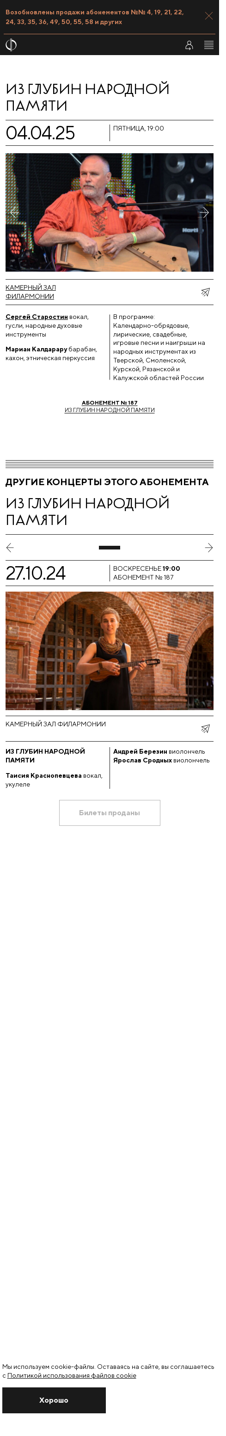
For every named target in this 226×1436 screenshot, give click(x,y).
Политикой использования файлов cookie (71, 1375)
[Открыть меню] (209, 45)
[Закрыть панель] (209, 15)
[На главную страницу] (86, 44)
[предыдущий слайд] (10, 547)
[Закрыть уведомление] (54, 1400)
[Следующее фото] (204, 212)
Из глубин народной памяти (110, 406)
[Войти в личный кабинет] (189, 45)
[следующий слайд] (209, 547)
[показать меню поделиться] (205, 292)
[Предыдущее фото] (15, 212)
